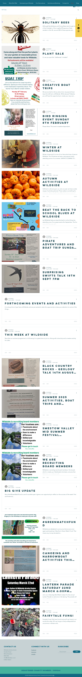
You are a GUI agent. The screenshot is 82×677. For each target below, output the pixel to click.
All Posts (4, 9)
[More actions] (77, 18)
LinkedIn (33, 654)
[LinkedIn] (78, 28)
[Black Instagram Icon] (78, 31)
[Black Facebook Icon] (78, 25)
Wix (53, 675)
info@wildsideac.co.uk (9, 657)
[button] (80, 3)
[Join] (76, 652)
